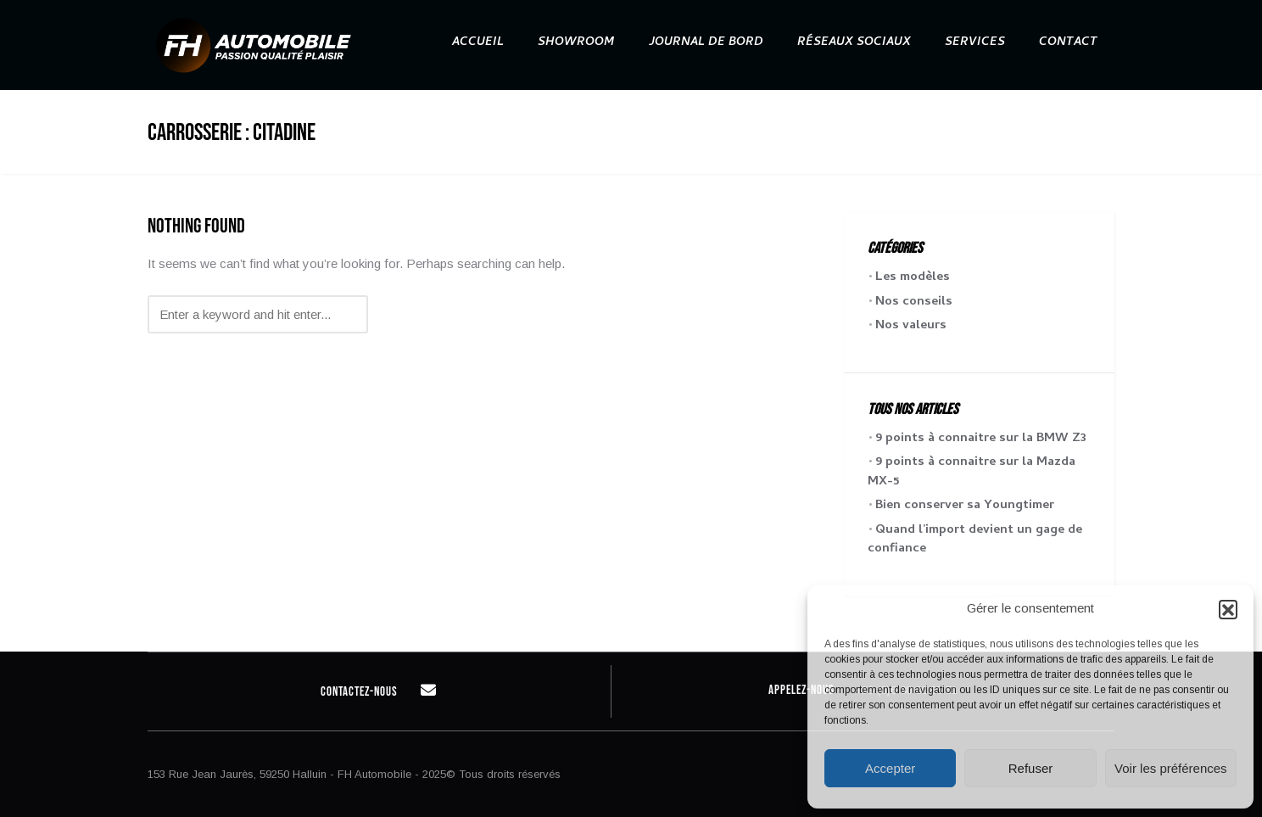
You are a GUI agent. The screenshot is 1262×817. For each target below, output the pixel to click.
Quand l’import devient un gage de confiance (975, 540)
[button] (1228, 609)
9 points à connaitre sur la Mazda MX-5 (971, 472)
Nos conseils (913, 302)
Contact (1068, 43)
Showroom (576, 43)
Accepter (890, 768)
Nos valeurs (910, 326)
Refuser (1030, 768)
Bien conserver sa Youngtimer (964, 505)
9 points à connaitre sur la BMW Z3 (980, 438)
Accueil (478, 43)
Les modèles (912, 277)
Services (975, 43)
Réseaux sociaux (854, 43)
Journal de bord (706, 43)
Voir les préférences (1170, 768)
